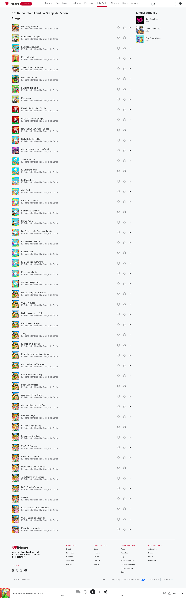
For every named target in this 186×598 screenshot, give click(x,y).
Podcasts (88, 3)
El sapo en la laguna (30, 344)
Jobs (122, 572)
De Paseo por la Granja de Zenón (36, 231)
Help (104, 579)
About (123, 549)
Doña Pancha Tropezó (31, 487)
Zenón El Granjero (29, 446)
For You (48, 3)
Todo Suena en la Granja (32, 477)
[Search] (163, 4)
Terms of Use (154, 579)
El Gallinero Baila (29, 170)
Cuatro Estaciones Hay (31, 374)
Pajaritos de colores (30, 456)
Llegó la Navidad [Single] (32, 119)
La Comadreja (27, 180)
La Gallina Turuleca (30, 47)
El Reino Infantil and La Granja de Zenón (41, 13)
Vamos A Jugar (28, 303)
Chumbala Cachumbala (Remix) (35, 149)
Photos (96, 564)
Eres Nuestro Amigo (30, 323)
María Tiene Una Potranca (33, 467)
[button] (130, 27)
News (124, 3)
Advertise (124, 553)
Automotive (152, 549)
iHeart (68, 549)
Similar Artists (147, 12)
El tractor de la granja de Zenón (35, 354)
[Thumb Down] (118, 27)
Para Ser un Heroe (29, 200)
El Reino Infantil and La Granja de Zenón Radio (27, 593)
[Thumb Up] (124, 27)
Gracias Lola (27, 252)
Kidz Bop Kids (152, 19)
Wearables (152, 561)
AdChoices (167, 579)
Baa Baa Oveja (28, 415)
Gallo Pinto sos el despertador (35, 508)
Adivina (24, 497)
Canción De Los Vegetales (33, 364)
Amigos (24, 334)
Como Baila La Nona (30, 241)
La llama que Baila (29, 88)
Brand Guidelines (127, 561)
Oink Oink (25, 190)
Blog (122, 557)
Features (97, 553)
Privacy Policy (115, 579)
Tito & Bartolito (28, 159)
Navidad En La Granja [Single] (35, 129)
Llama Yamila (27, 221)
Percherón (26, 98)
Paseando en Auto (29, 78)
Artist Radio (102, 3)
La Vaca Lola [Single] (31, 37)
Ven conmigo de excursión (33, 518)
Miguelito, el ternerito (30, 528)
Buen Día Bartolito (29, 385)
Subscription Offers (128, 568)
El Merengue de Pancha (32, 262)
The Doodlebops (153, 38)
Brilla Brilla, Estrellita (30, 139)
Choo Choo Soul (153, 29)
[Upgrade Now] (26, 4)
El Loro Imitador (28, 57)
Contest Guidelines (128, 564)
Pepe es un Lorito (29, 272)
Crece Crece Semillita (31, 426)
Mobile (150, 557)
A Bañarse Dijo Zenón (31, 282)
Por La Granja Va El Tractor (33, 293)
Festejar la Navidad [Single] (33, 108)
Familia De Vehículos (31, 211)
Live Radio (76, 3)
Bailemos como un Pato (32, 313)
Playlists (115, 3)
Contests (97, 561)
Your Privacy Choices (134, 580)
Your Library (61, 3)
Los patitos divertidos (31, 436)
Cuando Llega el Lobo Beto (33, 405)
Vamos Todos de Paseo (32, 67)
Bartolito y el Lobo (29, 26)
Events (96, 557)
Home (150, 553)
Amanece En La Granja (32, 395)
